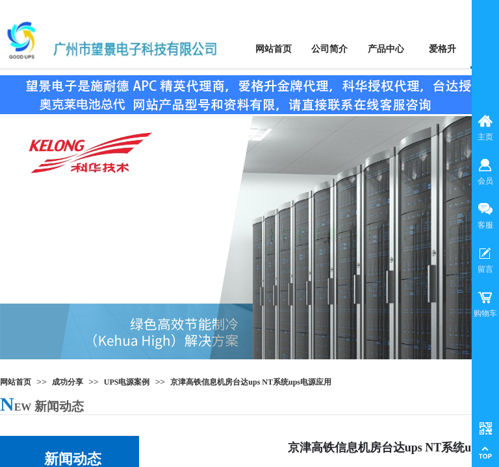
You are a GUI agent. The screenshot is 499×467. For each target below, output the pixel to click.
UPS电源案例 (127, 382)
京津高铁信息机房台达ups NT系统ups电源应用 (250, 382)
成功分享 (67, 382)
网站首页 (15, 382)
